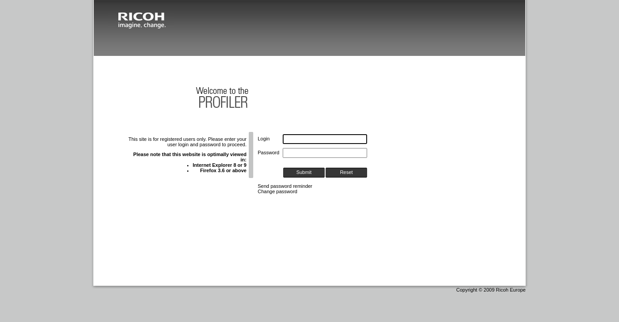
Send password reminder (285, 186)
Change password (277, 191)
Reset (346, 172)
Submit (303, 172)
